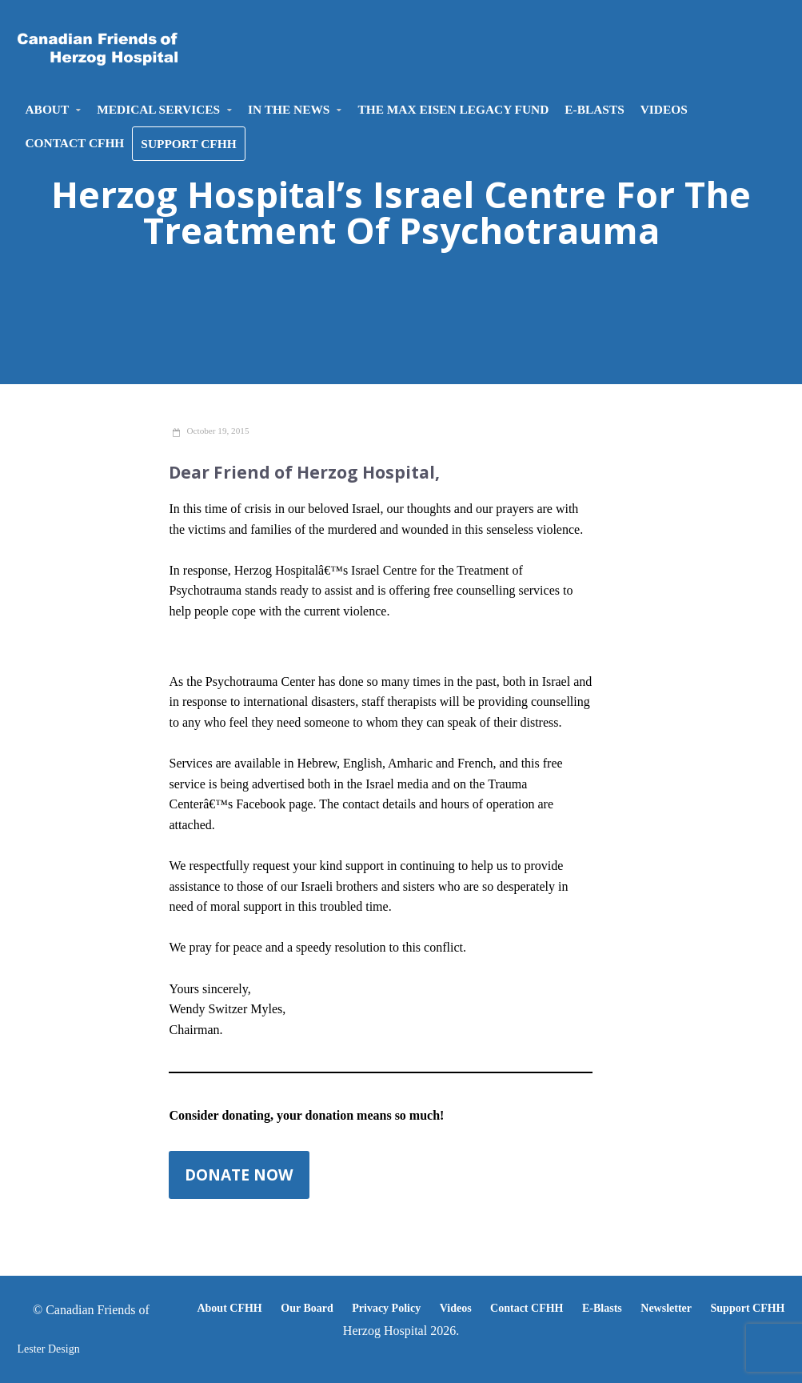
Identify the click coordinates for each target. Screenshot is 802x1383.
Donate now (239, 1174)
